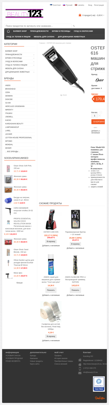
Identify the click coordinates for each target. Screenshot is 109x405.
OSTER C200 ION (51, 232)
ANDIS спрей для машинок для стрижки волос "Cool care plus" (51, 279)
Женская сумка (20, 176)
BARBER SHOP (20, 31)
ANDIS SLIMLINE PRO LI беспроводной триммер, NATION (75, 279)
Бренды (33, 356)
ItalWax (8, 113)
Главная (42, 43)
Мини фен (18, 273)
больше (20, 283)
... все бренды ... (12, 152)
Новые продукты (36, 361)
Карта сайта (34, 364)
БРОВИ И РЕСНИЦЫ (61, 31)
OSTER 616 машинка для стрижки (59, 43)
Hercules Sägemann (14, 106)
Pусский (67, 5)
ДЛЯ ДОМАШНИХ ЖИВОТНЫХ (71, 37)
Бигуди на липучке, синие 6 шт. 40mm (22, 198)
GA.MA (8, 103)
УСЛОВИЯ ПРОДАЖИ (14, 358)
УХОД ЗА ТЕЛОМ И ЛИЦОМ (18, 37)
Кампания (34, 358)
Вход (90, 5)
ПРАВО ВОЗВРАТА (13, 361)
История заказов (60, 358)
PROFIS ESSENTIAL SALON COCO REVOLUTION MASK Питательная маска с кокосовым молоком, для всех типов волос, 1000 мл (18, 225)
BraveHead (10, 89)
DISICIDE (9, 99)
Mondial (9, 145)
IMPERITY (9, 110)
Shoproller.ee (100, 398)
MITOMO (8, 141)
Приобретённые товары (63, 361)
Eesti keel (55, 5)
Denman (9, 96)
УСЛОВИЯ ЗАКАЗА (13, 356)
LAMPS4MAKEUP (12, 127)
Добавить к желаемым (95, 132)
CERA (7, 92)
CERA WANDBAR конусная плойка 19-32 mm (23, 210)
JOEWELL (9, 117)
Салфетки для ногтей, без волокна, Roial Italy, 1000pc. (51, 326)
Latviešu (79, 5)
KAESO (8, 120)
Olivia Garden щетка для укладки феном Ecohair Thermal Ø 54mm (24, 262)
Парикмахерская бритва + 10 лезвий (75, 233)
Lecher (8, 134)
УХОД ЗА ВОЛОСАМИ (83, 31)
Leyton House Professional (18, 138)
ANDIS (7, 85)
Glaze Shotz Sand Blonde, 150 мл (21, 250)
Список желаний (60, 364)
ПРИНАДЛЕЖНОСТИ (39, 31)
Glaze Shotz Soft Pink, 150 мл (23, 167)
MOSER (8, 148)
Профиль (58, 356)
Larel (8, 131)
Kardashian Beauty (14, 124)
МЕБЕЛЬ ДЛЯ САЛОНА (44, 37)
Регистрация (99, 5)
